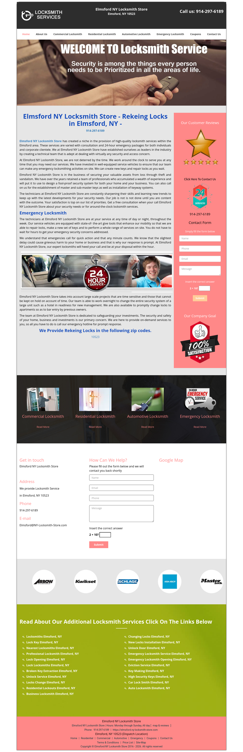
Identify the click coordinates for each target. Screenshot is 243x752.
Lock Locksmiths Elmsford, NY (47, 665)
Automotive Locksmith (136, 34)
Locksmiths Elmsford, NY (44, 637)
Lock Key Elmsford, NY (42, 642)
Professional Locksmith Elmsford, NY (52, 654)
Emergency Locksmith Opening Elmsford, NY (160, 659)
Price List (128, 742)
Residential (87, 738)
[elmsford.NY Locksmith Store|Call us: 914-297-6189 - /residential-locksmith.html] (95, 399)
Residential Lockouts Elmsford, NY (50, 688)
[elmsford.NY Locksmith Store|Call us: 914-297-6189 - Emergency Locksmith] (200, 418)
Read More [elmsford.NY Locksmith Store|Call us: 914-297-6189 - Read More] (43, 427)
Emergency (136, 738)
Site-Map (141, 742)
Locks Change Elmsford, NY (45, 682)
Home (26, 34)
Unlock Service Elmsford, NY (46, 677)
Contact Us (214, 34)
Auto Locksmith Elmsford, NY (149, 688)
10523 (95, 337)
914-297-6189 (209, 11)
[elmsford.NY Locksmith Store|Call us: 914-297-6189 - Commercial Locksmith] (43, 418)
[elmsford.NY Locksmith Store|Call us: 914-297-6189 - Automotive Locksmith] (147, 418)
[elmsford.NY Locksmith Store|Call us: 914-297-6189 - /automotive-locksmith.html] (148, 399)
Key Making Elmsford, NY (146, 671)
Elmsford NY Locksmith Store (41, 141)
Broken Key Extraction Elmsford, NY (51, 671)
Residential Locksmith (102, 34)
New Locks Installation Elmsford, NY (154, 642)
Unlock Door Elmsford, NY (146, 648)
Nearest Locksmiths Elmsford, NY (50, 648)
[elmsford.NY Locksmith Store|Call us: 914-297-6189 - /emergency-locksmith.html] (200, 399)
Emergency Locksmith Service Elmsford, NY (159, 654)
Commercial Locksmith (67, 34)
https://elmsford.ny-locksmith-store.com (135, 729)
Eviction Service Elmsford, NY (149, 665)
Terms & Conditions (108, 742)
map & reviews (161, 725)
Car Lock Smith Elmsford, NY (148, 682)
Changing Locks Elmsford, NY (149, 637)
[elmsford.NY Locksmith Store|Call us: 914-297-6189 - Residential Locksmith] (95, 418)
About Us (41, 34)
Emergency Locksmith (170, 34)
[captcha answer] (204, 288)
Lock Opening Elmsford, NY (45, 659)
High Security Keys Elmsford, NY (151, 677)
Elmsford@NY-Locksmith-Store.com (43, 525)
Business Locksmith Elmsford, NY (50, 694)
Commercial (103, 738)
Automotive (120, 738)
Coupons (195, 34)
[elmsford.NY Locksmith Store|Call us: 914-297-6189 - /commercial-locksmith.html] (43, 399)
